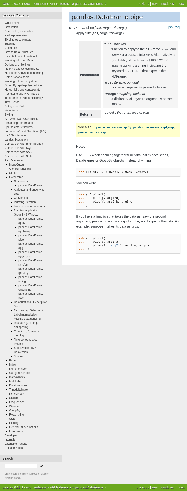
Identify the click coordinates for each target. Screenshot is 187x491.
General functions (20, 168)
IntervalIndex (17, 377)
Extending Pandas (16, 443)
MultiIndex (15, 381)
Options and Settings (17, 64)
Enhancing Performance (19, 123)
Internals (10, 439)
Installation (11, 27)
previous (142, 4)
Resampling (16, 414)
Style (12, 418)
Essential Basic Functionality (22, 56)
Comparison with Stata (19, 156)
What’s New (12, 23)
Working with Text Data (19, 60)
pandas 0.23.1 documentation (24, 4)
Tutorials (10, 43)
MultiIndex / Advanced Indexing (24, 73)
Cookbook (11, 48)
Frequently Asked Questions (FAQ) (26, 131)
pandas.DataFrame (89, 4)
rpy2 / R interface (15, 135)
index (181, 4)
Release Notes (14, 448)
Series (13, 173)
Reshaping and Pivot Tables (22, 93)
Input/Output (16, 164)
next (155, 4)
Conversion (21, 198)
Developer (11, 435)
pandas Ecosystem (16, 139)
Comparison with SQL (18, 148)
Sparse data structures (19, 127)
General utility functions (23, 427)
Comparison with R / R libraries (24, 143)
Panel (12, 360)
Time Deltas (12, 102)
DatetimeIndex (18, 385)
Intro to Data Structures (19, 52)
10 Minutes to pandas (18, 39)
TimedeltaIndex (18, 389)
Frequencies (16, 402)
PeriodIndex (16, 393)
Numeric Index (18, 368)
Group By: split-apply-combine (23, 85)
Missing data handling (27, 318)
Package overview (16, 35)
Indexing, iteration (25, 202)
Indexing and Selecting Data (22, 68)
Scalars (13, 398)
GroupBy (14, 410)
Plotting (18, 343)
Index (12, 364)
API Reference (61, 4)
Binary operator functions (29, 206)
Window (14, 406)
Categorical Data (15, 106)
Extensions (16, 431)
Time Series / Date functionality (24, 98)
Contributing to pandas (19, 31)
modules (167, 4)
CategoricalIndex (19, 373)
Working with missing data (21, 81)
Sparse (18, 356)
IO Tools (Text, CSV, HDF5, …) (23, 118)
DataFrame (16, 177)
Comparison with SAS (18, 152)
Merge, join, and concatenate (22, 89)
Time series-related (25, 339)
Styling (9, 114)
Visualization (12, 110)
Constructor (21, 181)
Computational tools (17, 77)
